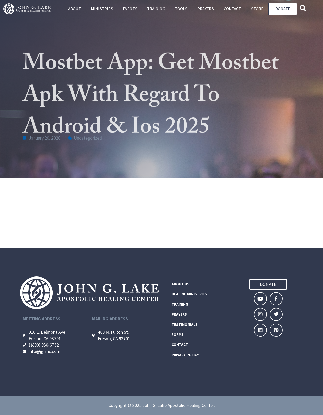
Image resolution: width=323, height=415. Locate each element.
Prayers (205, 8)
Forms (178, 334)
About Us (181, 284)
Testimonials (185, 324)
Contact (232, 8)
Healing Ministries (189, 294)
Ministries (102, 8)
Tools (181, 8)
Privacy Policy (185, 354)
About (74, 8)
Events (130, 8)
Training (156, 8)
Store (257, 8)
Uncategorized (88, 138)
